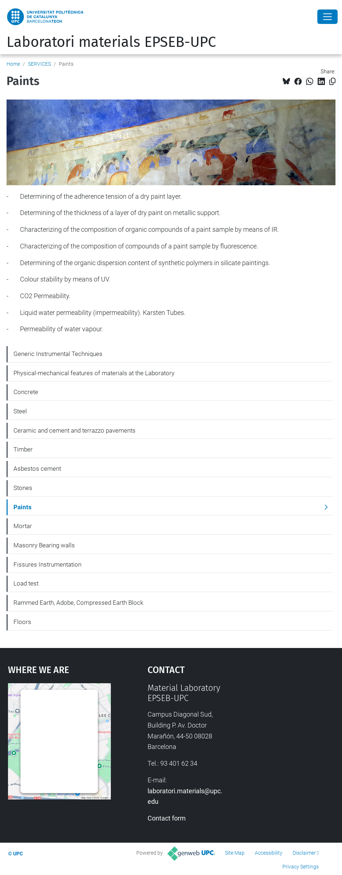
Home (13, 64)
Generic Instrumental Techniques (57, 353)
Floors (22, 621)
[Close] (327, 16)
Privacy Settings (300, 867)
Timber (23, 449)
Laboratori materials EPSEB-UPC (111, 42)
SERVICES (39, 64)
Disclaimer (304, 853)
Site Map (235, 853)
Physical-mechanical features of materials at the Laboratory (93, 373)
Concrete (25, 392)
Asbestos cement (37, 468)
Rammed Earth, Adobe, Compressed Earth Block (78, 602)
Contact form (167, 818)
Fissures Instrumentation (47, 564)
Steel (20, 411)
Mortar (22, 526)
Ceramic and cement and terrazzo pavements (74, 430)
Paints (22, 507)
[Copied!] (332, 81)
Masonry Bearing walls (44, 545)
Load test (26, 583)
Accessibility (268, 853)
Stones (22, 487)
